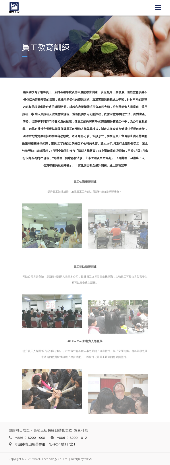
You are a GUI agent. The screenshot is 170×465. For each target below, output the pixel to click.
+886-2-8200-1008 (30, 437)
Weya (88, 459)
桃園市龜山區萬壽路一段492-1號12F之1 (45, 444)
